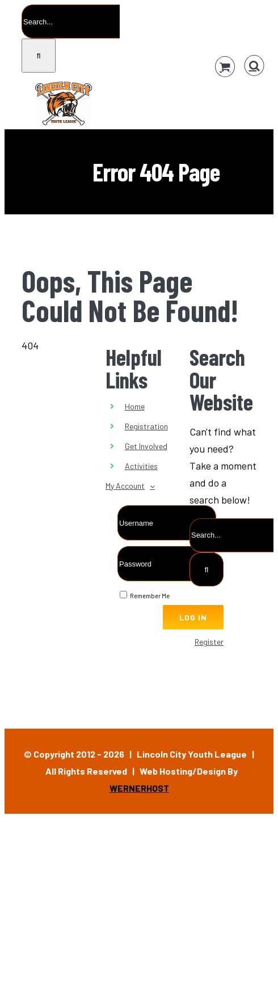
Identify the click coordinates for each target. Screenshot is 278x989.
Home (135, 406)
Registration (146, 426)
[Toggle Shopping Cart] (225, 67)
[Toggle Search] (254, 65)
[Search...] (71, 22)
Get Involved (146, 446)
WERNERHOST (139, 788)
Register (209, 641)
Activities (141, 466)
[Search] (39, 56)
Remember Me (145, 595)
